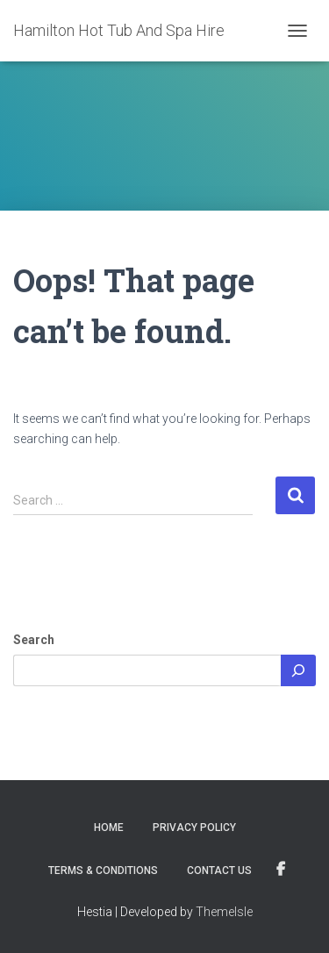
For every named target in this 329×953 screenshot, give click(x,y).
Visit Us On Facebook (281, 869)
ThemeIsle (224, 912)
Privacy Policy (194, 827)
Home (109, 827)
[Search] (298, 670)
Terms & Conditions (103, 870)
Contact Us (219, 870)
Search (33, 640)
